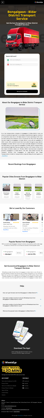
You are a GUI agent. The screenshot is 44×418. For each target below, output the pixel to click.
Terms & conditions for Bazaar (9, 385)
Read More (6, 229)
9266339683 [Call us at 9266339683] (17, 411)
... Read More (4, 155)
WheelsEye (20, 415)
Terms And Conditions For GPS (9, 381)
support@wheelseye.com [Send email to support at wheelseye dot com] (10, 406)
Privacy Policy (5, 383)
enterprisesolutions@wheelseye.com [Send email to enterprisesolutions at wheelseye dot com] (20, 409)
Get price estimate (22, 91)
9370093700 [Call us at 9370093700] (9, 408)
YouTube (25, 385)
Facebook (26, 381)
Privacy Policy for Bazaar (7, 388)
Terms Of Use (5, 390)
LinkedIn (25, 383)
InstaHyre (26, 388)
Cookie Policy (5, 392)
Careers (3, 395)
